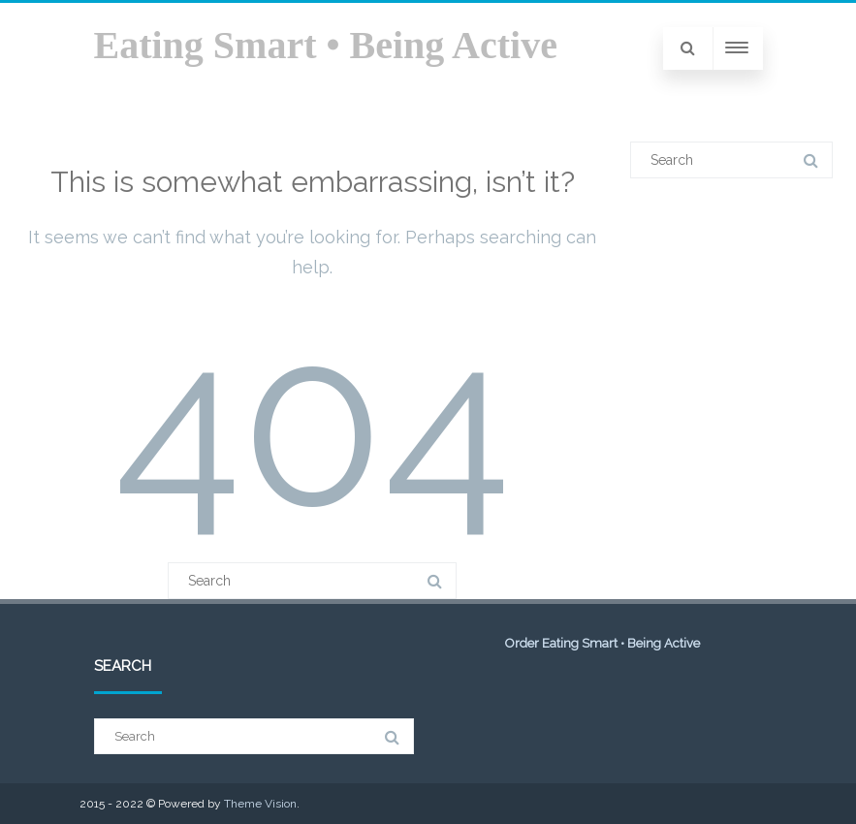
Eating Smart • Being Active (325, 45)
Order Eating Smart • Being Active (602, 643)
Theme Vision (260, 803)
